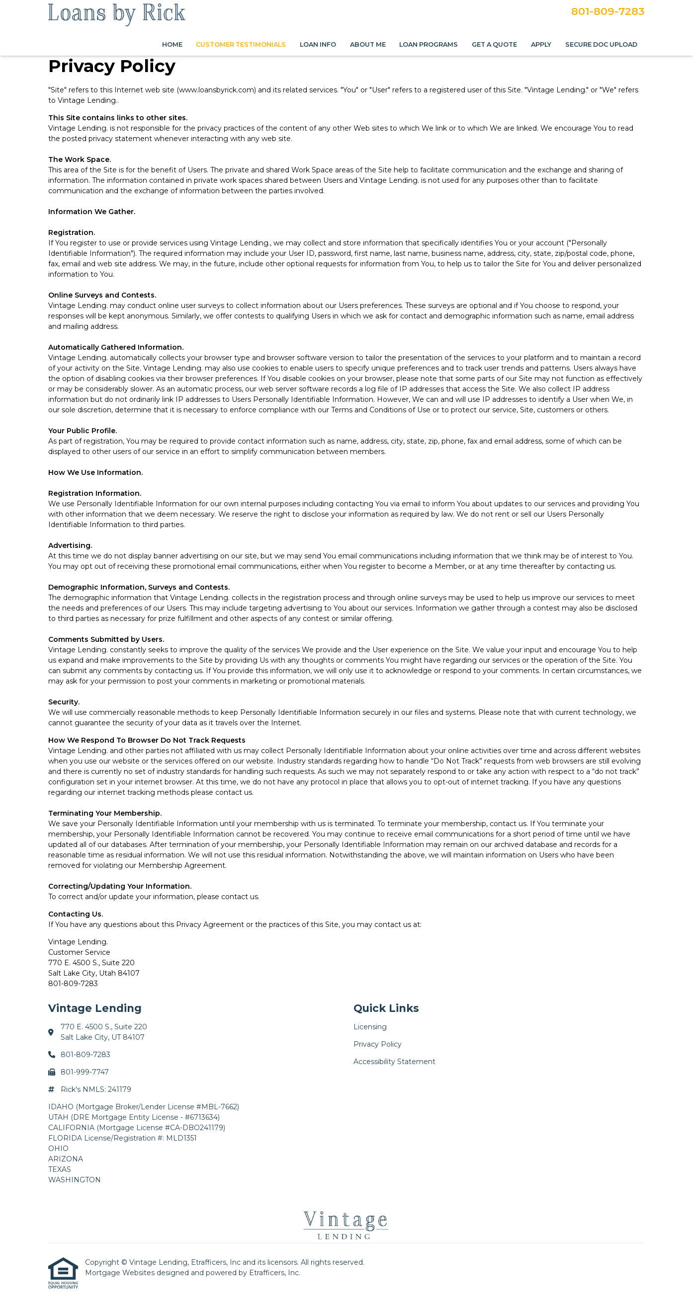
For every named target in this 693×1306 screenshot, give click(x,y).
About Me (368, 44)
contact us (233, 792)
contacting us (590, 566)
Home (172, 44)
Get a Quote (494, 44)
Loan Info (318, 44)
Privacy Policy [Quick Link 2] (377, 1044)
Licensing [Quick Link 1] (370, 1026)
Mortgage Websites (121, 1272)
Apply (541, 44)
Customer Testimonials (241, 44)
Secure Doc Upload (601, 44)
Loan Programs (428, 44)
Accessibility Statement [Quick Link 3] (394, 1061)
